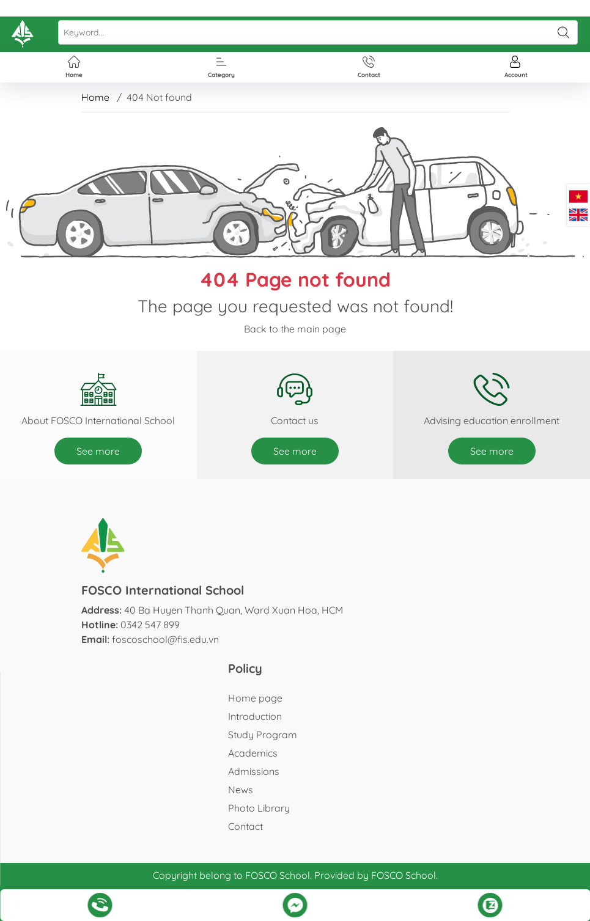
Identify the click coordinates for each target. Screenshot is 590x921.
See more (98, 451)
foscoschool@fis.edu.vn (165, 639)
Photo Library (259, 808)
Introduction (255, 716)
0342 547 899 (150, 624)
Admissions (253, 771)
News (240, 789)
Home (95, 97)
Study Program (262, 734)
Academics (253, 753)
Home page (255, 698)
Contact (245, 826)
